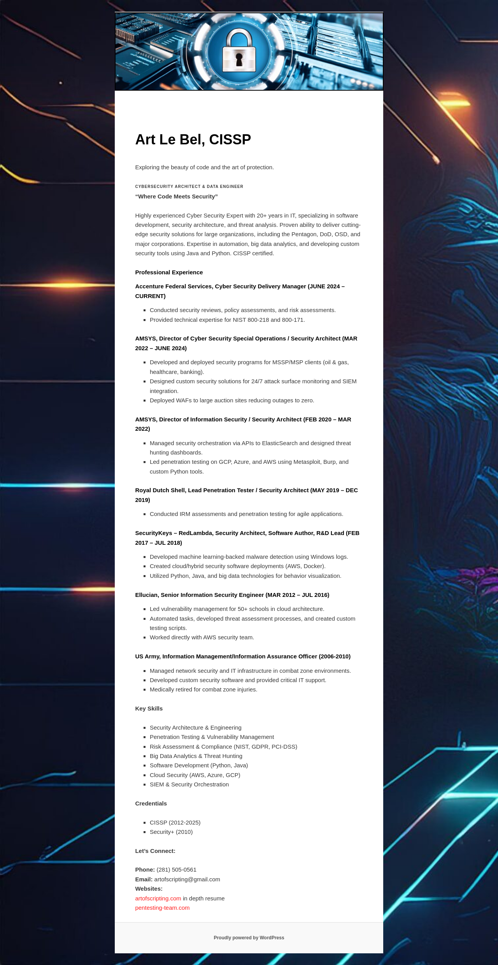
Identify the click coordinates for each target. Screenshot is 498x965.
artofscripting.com (158, 898)
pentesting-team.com (162, 907)
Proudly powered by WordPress (249, 937)
